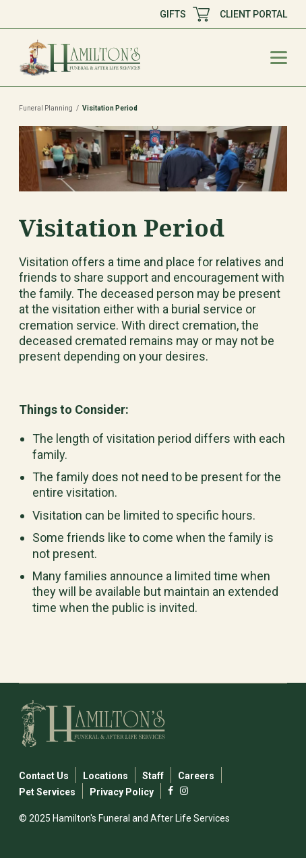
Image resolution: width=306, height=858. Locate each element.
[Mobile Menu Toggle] (279, 57)
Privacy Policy (122, 792)
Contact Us (44, 775)
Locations (105, 775)
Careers (196, 775)
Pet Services (47, 792)
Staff (153, 775)
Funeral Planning (46, 108)
